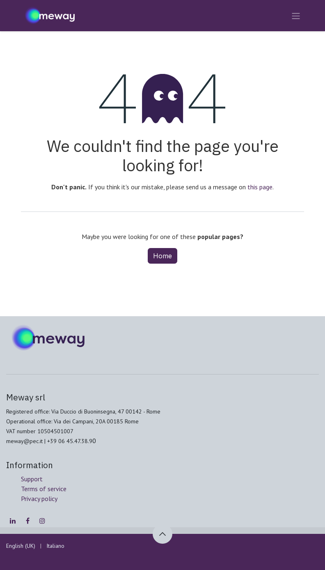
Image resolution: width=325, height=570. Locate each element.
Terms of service (43, 489)
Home (162, 256)
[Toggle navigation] (296, 15)
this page (259, 187)
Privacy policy (39, 498)
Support (32, 479)
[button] (162, 534)
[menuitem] (20, 546)
